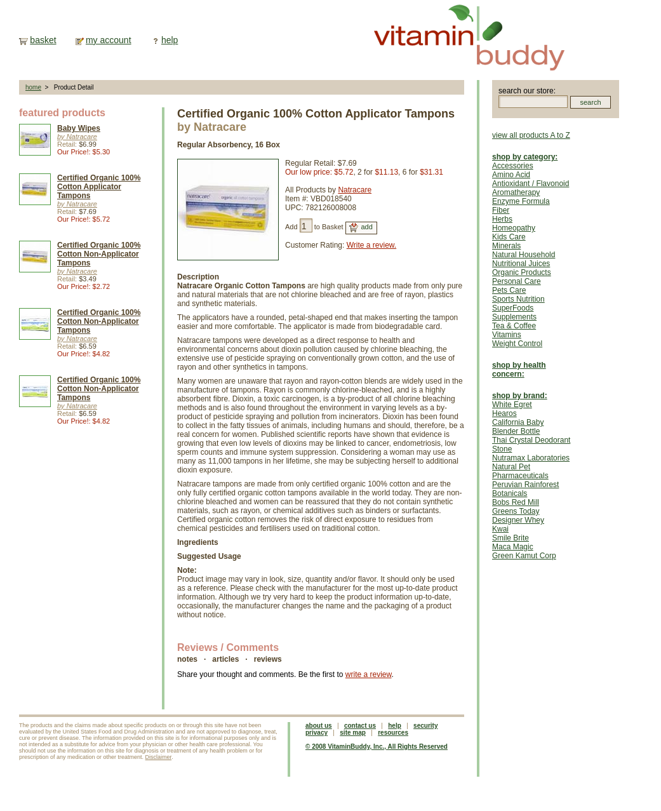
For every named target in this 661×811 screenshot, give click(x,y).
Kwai (500, 529)
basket (43, 40)
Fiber (500, 210)
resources (393, 732)
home (33, 87)
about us (318, 725)
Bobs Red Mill (515, 502)
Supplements (514, 316)
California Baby (518, 422)
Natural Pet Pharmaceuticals (520, 471)
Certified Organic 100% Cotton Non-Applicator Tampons (98, 254)
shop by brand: (519, 395)
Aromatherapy (516, 192)
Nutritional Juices (521, 263)
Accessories (512, 165)
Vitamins (506, 334)
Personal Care (516, 281)
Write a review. (371, 245)
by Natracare (77, 136)
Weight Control (517, 343)
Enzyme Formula (521, 201)
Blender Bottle (516, 431)
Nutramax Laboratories (531, 457)
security (425, 725)
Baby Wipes (78, 128)
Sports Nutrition (518, 299)
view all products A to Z (531, 135)
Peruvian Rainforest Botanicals (525, 489)
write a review (368, 674)
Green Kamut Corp (524, 555)
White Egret (512, 404)
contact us (360, 725)
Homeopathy (513, 228)
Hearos (504, 413)
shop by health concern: (519, 370)
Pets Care (509, 290)
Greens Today (516, 511)
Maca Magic (512, 546)
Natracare (354, 189)
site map (353, 732)
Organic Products (521, 272)
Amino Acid (511, 174)
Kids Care (509, 236)
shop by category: (525, 156)
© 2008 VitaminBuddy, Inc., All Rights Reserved (376, 746)
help (169, 40)
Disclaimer (158, 757)
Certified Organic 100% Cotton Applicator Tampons (98, 186)
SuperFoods (512, 308)
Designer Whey (518, 520)
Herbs (502, 219)
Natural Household (523, 254)
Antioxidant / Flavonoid (530, 183)
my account (108, 40)
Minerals (506, 245)
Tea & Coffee (514, 325)
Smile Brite (510, 537)
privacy (316, 732)
